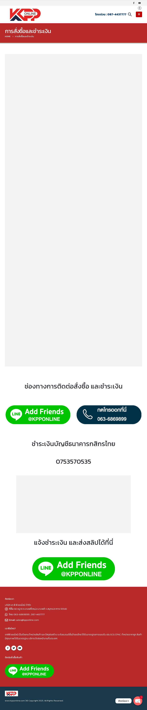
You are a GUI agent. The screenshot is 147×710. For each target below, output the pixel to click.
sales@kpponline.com (27, 620)
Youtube (19, 648)
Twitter (13, 648)
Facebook (7, 648)
